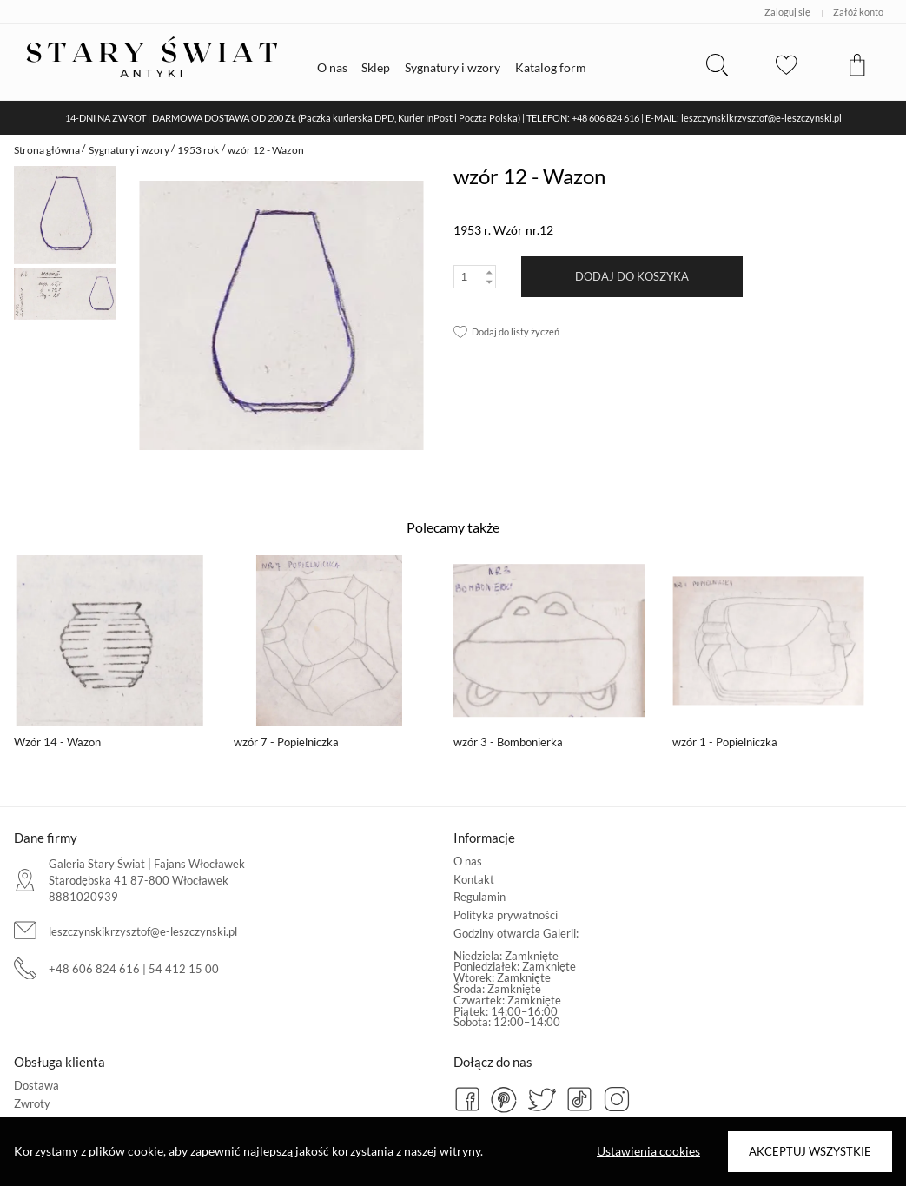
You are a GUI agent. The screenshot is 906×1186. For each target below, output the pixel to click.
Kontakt (473, 879)
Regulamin (479, 897)
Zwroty (32, 1103)
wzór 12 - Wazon (266, 149)
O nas (467, 861)
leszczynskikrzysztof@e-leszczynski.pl (143, 931)
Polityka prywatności (505, 915)
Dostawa (36, 1085)
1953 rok (198, 149)
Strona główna (47, 149)
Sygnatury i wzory (129, 149)
